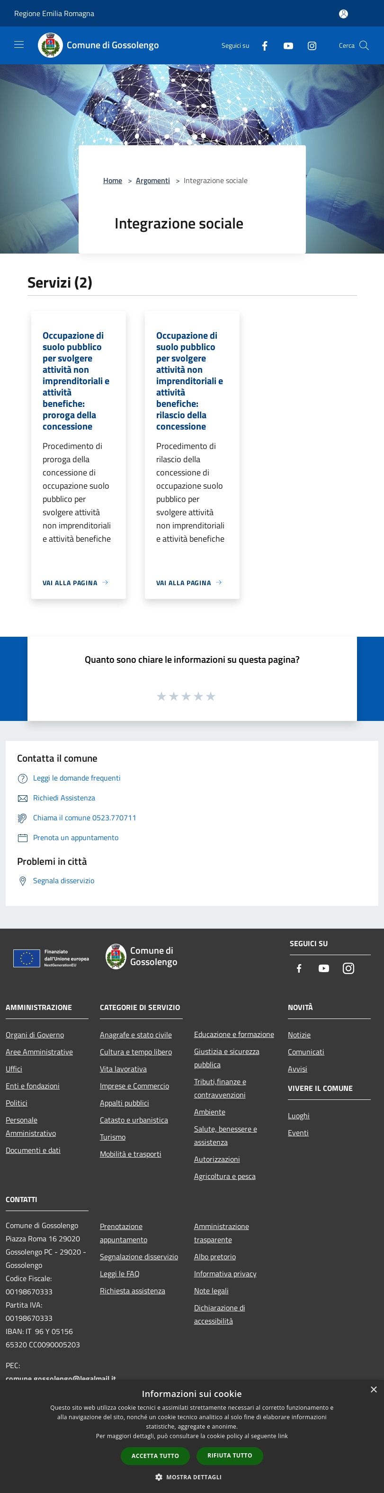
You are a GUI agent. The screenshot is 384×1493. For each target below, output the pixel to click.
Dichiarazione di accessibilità (219, 1314)
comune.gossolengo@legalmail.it (61, 1378)
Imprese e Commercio (134, 1085)
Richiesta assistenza (132, 1290)
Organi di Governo (35, 1034)
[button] (192, 1477)
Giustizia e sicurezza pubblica (226, 1057)
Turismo (112, 1136)
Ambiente (209, 1111)
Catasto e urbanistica (134, 1119)
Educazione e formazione (234, 1034)
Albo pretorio (215, 1256)
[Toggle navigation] (19, 44)
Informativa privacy (225, 1273)
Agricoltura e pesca (225, 1176)
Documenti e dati (33, 1150)
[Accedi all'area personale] (343, 14)
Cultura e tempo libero (136, 1051)
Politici (16, 1102)
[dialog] (192, 1436)
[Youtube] (284, 45)
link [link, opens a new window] (283, 1436)
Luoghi (299, 1115)
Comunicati (306, 1051)
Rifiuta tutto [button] (229, 1455)
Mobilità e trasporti (130, 1153)
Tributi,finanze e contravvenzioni (220, 1088)
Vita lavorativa (123, 1068)
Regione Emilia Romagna (54, 13)
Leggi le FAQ (120, 1273)
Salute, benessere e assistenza (225, 1135)
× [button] (373, 1390)
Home (112, 180)
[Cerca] (364, 45)
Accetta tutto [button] (155, 1456)
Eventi (298, 1132)
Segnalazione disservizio (139, 1256)
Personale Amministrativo (31, 1126)
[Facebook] (260, 45)
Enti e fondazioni (33, 1085)
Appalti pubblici (124, 1102)
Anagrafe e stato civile (136, 1034)
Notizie (299, 1034)
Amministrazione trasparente (221, 1233)
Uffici (14, 1068)
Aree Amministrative (39, 1051)
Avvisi (297, 1068)
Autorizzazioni (217, 1159)
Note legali (211, 1290)
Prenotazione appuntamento (123, 1233)
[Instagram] (308, 45)
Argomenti (153, 180)
